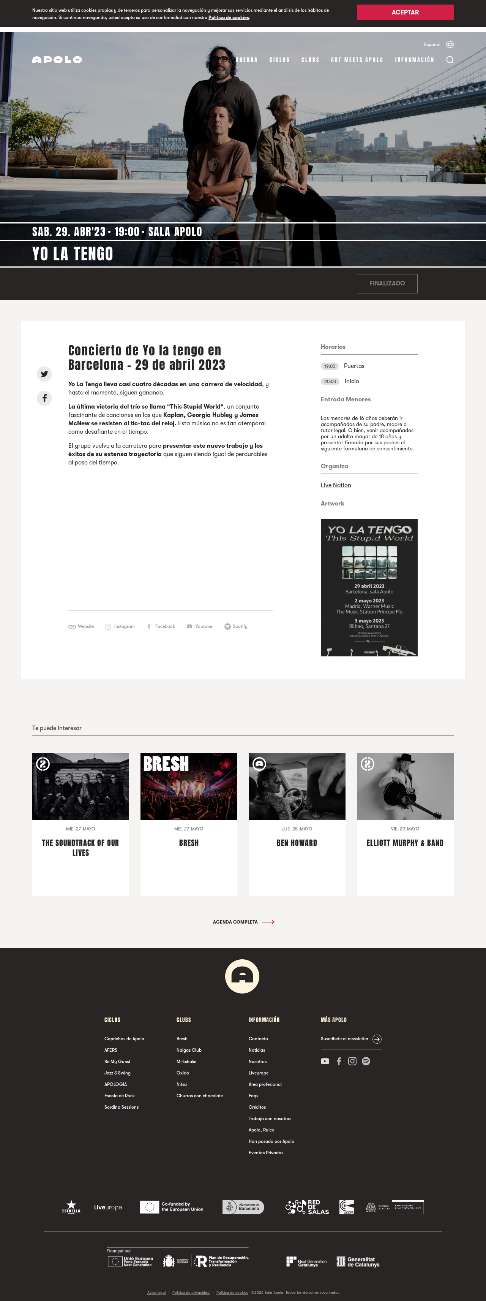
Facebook (165, 621)
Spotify (240, 621)
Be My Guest (117, 1057)
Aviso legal (156, 1287)
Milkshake (186, 1057)
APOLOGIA (115, 1079)
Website (86, 621)
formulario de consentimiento (378, 444)
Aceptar (405, 14)
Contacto (258, 1034)
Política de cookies (228, 17)
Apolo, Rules (261, 1125)
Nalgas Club (189, 1045)
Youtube (204, 621)
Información (415, 55)
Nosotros (258, 1057)
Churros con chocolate (200, 1091)
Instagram (124, 621)
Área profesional (265, 1079)
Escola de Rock (119, 1091)
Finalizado (387, 279)
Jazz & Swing (117, 1068)
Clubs (310, 55)
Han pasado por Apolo (271, 1136)
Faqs (253, 1091)
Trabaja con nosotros (270, 1114)
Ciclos (280, 55)
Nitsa (182, 1079)
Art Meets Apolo (357, 55)
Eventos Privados (266, 1148)
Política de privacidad (191, 1287)
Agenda (247, 55)
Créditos (257, 1102)
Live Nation (336, 480)
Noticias (257, 1045)
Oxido (183, 1068)
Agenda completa (243, 917)
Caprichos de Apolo (124, 1034)
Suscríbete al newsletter (344, 1034)
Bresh (182, 1034)
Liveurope (258, 1068)
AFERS (110, 1045)
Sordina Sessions (121, 1102)
